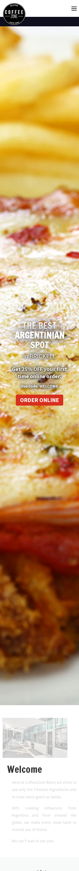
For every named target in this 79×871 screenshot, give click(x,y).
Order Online (39, 400)
